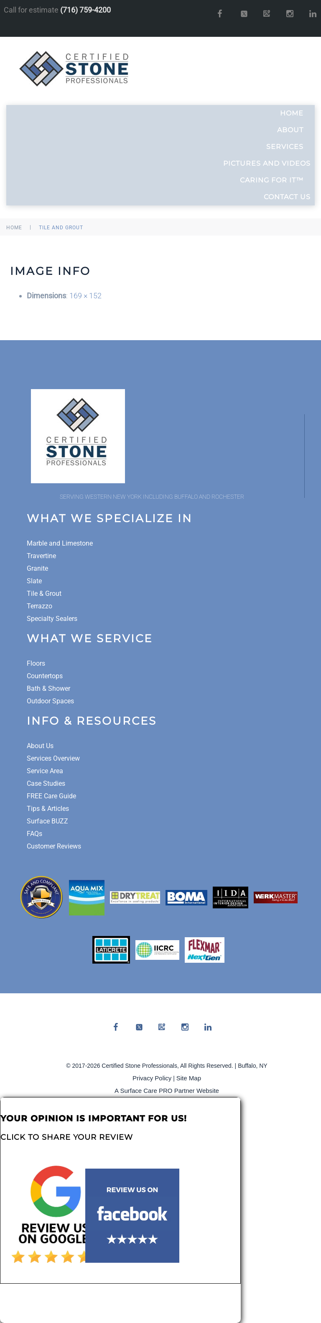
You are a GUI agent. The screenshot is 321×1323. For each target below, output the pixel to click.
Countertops (45, 676)
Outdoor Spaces (50, 701)
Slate (34, 581)
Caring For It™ (275, 180)
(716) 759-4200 (85, 9)
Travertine (41, 556)
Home (295, 113)
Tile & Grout (44, 593)
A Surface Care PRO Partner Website (167, 1090)
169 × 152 (85, 295)
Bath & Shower (48, 688)
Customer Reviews (54, 846)
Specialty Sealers (52, 619)
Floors (36, 663)
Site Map (188, 1078)
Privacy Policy (151, 1078)
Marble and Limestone (60, 543)
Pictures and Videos (267, 163)
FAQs (34, 834)
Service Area (45, 771)
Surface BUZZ (47, 821)
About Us (40, 746)
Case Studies (46, 783)
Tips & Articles (48, 809)
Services (288, 147)
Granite (37, 568)
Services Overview (53, 758)
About (294, 130)
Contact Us (287, 197)
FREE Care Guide (51, 796)
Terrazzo (39, 606)
